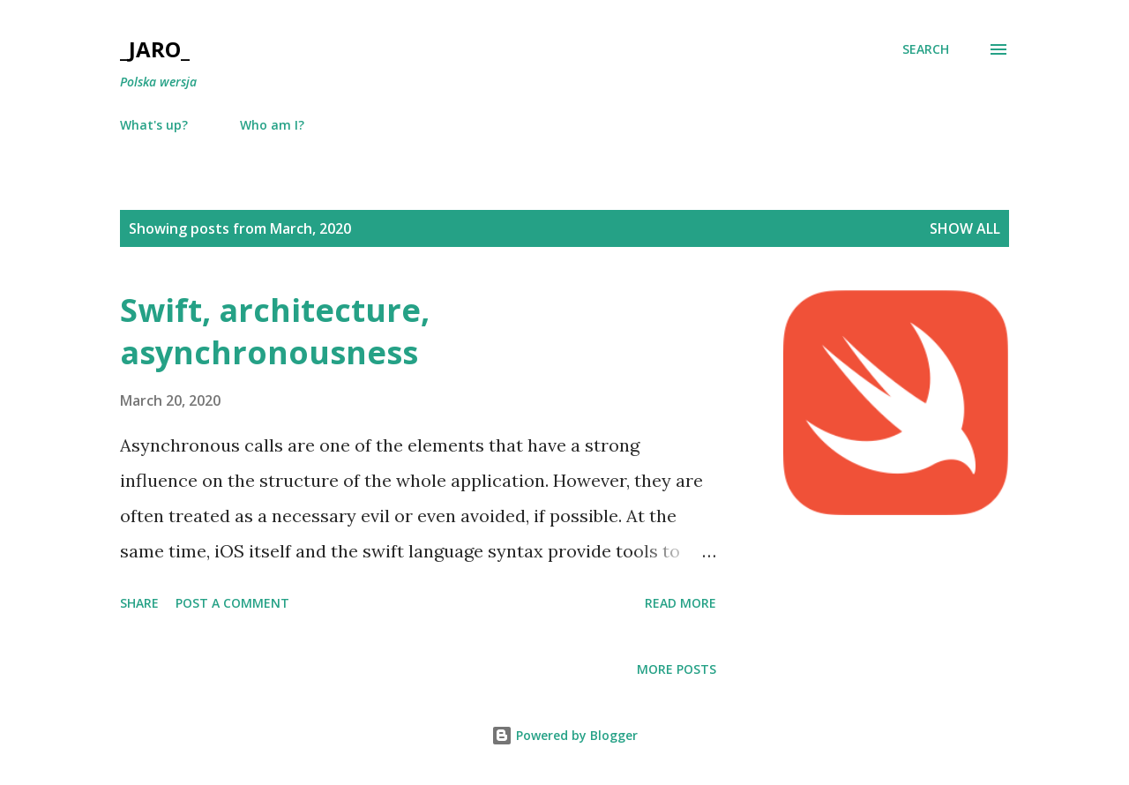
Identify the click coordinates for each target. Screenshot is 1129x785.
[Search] (925, 49)
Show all (965, 228)
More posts (676, 669)
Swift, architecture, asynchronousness (275, 331)
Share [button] (139, 602)
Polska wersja (158, 81)
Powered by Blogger (564, 735)
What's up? (154, 124)
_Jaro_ (155, 49)
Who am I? (272, 124)
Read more (680, 602)
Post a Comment (232, 602)
